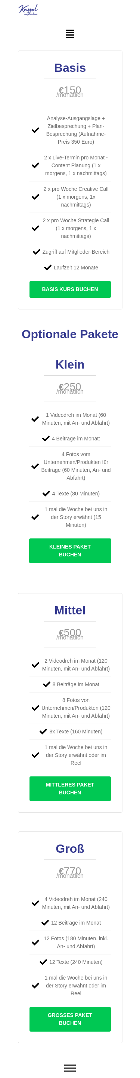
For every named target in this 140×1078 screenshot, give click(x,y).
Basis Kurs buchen (70, 289)
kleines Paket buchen (70, 551)
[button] (69, 34)
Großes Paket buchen (70, 1019)
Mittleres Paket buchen (70, 788)
